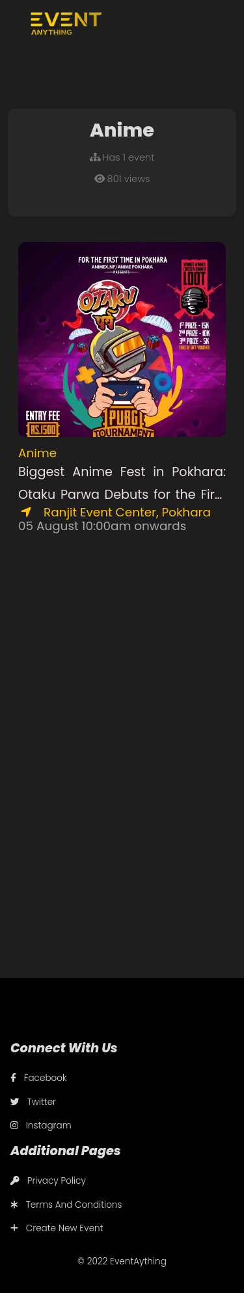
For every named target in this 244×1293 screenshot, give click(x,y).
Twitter (33, 1102)
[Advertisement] (122, 679)
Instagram (41, 1125)
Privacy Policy (48, 1181)
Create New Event (56, 1228)
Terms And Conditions (66, 1205)
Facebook (38, 1078)
